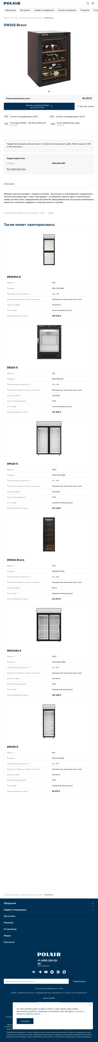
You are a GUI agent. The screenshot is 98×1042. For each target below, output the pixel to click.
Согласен (25, 1021)
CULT (53, 998)
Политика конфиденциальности (49, 1002)
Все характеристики (16, 169)
